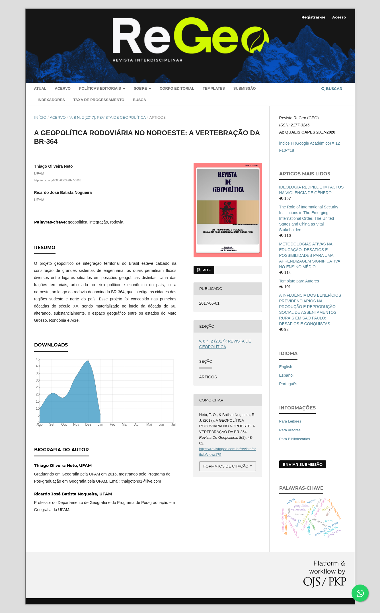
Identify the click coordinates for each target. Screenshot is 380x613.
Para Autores (290, 430)
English (285, 366)
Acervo (63, 88)
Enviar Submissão (303, 464)
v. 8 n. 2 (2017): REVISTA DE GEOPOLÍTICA (107, 117)
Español (286, 375)
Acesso (339, 17)
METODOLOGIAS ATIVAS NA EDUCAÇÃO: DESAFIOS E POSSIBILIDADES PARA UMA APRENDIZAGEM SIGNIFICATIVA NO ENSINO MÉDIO (309, 255)
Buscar (331, 88)
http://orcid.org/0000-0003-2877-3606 (57, 180)
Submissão (244, 88)
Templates (214, 88)
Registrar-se (313, 17)
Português (288, 384)
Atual (40, 88)
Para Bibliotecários (294, 439)
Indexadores (51, 100)
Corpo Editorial (177, 88)
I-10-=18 (286, 150)
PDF (206, 270)
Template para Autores (299, 281)
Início (40, 117)
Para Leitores (290, 421)
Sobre (141, 88)
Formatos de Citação (225, 466)
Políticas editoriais (100, 88)
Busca (139, 100)
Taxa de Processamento (98, 100)
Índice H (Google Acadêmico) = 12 (309, 143)
